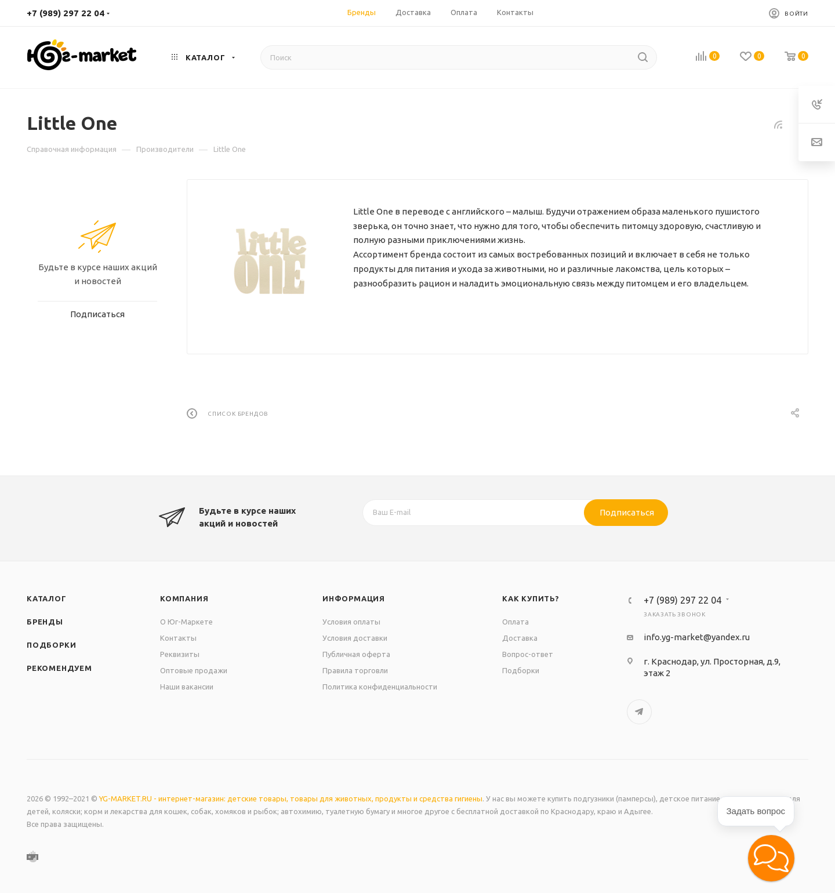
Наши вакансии (186, 687)
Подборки (51, 645)
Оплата (515, 622)
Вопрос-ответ (527, 654)
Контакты (178, 638)
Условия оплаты (351, 622)
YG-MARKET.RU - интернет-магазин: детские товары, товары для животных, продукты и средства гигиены (290, 798)
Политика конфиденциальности (379, 687)
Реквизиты (179, 654)
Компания (184, 598)
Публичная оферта (356, 654)
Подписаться (627, 512)
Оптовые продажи (193, 670)
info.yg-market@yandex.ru (697, 637)
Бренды (45, 622)
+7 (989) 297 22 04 (65, 13)
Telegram (639, 711)
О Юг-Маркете (186, 622)
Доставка (520, 638)
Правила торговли (355, 670)
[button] (771, 858)
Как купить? (531, 598)
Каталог (47, 598)
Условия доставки (354, 638)
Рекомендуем (59, 668)
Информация (353, 598)
